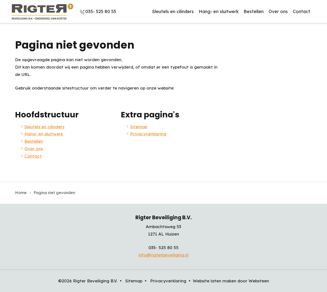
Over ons (278, 11)
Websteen (259, 280)
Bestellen (254, 11)
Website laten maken (214, 280)
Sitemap (138, 126)
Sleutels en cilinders (173, 11)
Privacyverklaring (148, 133)
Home (21, 192)
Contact (301, 11)
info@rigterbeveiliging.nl (163, 254)
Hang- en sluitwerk (219, 11)
